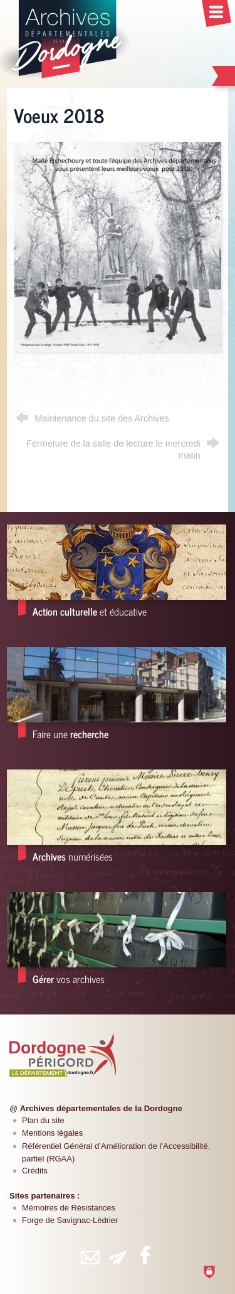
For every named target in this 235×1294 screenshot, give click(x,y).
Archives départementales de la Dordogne (101, 1108)
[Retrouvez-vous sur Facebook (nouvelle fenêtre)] (145, 1255)
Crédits (35, 1170)
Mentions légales (52, 1133)
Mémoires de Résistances (68, 1207)
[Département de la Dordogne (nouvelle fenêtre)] (62, 1055)
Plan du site (43, 1120)
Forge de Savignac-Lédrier (70, 1220)
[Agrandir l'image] (117, 246)
